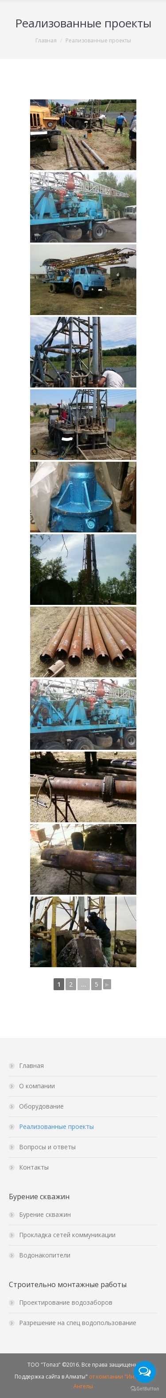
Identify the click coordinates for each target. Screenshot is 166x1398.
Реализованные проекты (56, 1126)
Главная (46, 40)
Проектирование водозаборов (65, 1302)
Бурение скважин (45, 1214)
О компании (37, 1086)
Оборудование (41, 1106)
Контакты (34, 1167)
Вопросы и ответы (47, 1147)
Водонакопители (44, 1255)
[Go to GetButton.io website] (145, 1389)
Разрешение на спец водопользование (77, 1322)
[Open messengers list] (145, 1372)
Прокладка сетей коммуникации (67, 1235)
